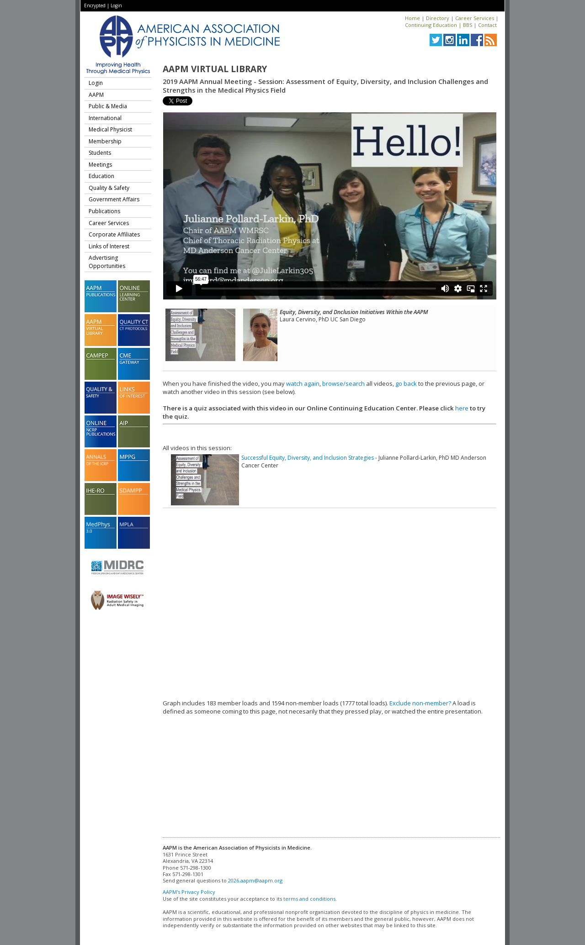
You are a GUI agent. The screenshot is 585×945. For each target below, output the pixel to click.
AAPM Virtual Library (215, 69)
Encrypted (95, 5)
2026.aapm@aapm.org (255, 880)
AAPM (96, 95)
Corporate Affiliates (114, 234)
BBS (467, 24)
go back (406, 383)
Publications (104, 211)
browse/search (343, 383)
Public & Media (108, 106)
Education (101, 176)
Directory (437, 18)
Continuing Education (431, 24)
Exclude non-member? (420, 703)
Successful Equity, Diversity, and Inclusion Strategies (307, 458)
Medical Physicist (110, 129)
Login (116, 5)
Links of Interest (109, 246)
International (105, 118)
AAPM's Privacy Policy (189, 891)
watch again (302, 383)
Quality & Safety (109, 188)
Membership (105, 141)
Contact (487, 24)
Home (412, 18)
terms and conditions (309, 898)
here (461, 408)
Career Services (474, 18)
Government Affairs (114, 199)
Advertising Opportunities (107, 262)
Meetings (100, 164)
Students (100, 153)
